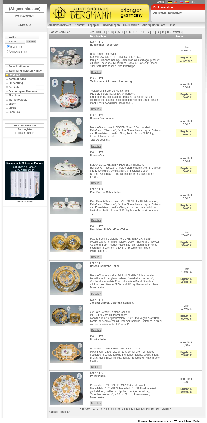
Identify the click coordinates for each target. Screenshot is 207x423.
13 (152, 32)
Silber (12, 103)
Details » (96, 72)
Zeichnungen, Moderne (23, 91)
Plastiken (14, 95)
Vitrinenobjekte (18, 99)
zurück (96, 32)
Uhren (12, 108)
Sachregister (25, 129)
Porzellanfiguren (19, 66)
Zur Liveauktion (163, 7)
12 (147, 32)
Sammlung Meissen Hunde (25, 70)
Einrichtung (16, 83)
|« (90, 32)
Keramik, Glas (17, 78)
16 (168, 32)
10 (137, 32)
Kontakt (80, 25)
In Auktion (16, 46)
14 (158, 32)
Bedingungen (111, 25)
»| (182, 32)
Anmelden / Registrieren (168, 12)
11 (142, 32)
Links (172, 25)
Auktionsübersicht (59, 25)
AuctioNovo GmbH (190, 421)
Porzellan (14, 74)
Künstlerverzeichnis (25, 125)
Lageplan (94, 25)
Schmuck (14, 112)
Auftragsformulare (153, 25)
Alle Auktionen (18, 51)
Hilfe (192, 2)
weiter (176, 32)
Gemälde (14, 87)
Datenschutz (131, 25)
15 (163, 32)
